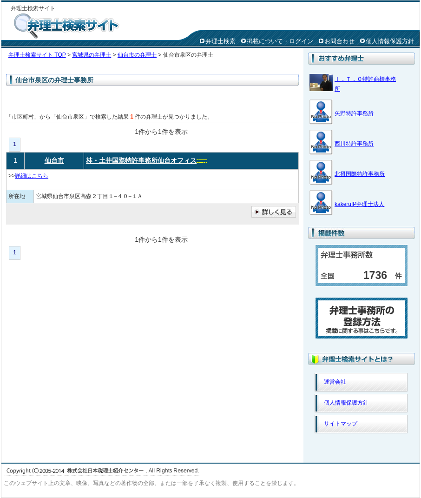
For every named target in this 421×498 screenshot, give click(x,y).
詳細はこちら (31, 176)
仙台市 (54, 160)
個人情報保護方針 (390, 41)
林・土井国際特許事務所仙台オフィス (141, 160)
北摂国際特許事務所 (360, 174)
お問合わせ (339, 41)
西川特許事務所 (354, 143)
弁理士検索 (220, 41)
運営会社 (335, 381)
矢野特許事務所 (354, 113)
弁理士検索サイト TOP (37, 55)
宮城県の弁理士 (91, 55)
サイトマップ (340, 423)
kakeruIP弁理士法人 (359, 204)
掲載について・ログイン (280, 41)
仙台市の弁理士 (137, 55)
